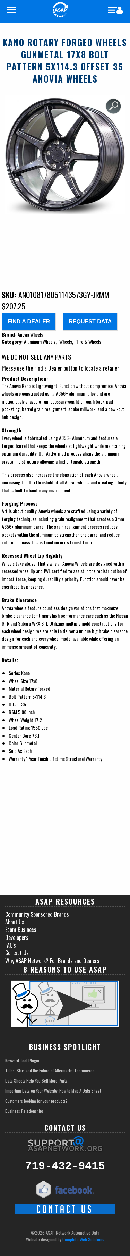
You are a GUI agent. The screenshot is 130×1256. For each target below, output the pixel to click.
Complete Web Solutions (83, 1239)
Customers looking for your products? (36, 1101)
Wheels (65, 341)
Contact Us (17, 953)
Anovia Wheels (30, 334)
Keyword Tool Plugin (22, 1060)
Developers (16, 937)
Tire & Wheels (88, 341)
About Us (14, 922)
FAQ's (10, 945)
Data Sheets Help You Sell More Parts (36, 1081)
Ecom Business (20, 929)
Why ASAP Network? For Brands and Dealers (52, 961)
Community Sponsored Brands (37, 914)
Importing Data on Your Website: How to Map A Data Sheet (53, 1091)
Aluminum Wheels (39, 341)
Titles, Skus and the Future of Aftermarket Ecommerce (50, 1070)
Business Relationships (24, 1111)
